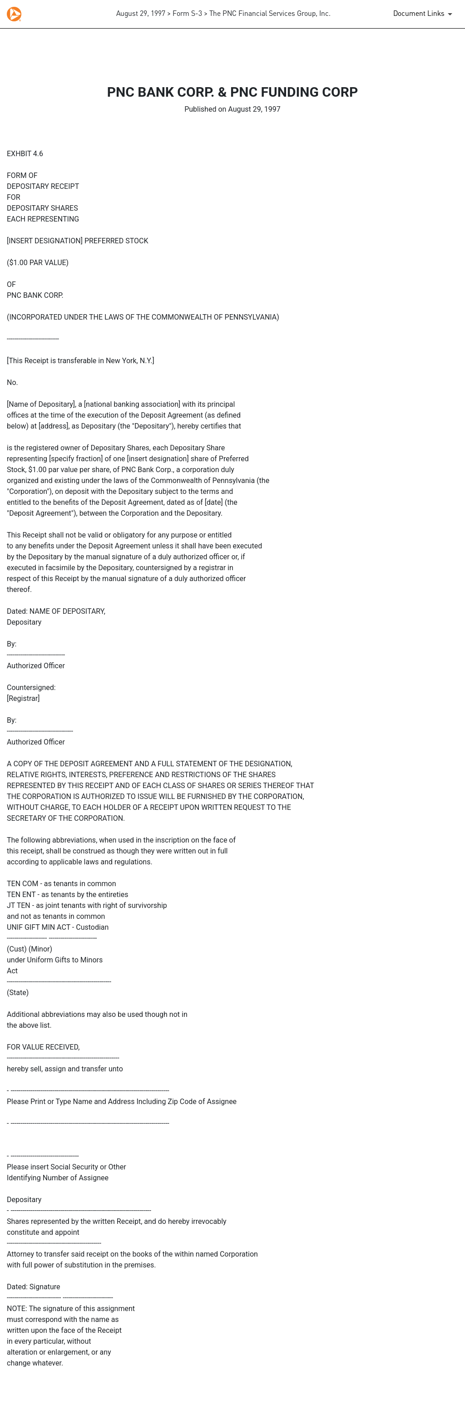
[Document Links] (424, 14)
